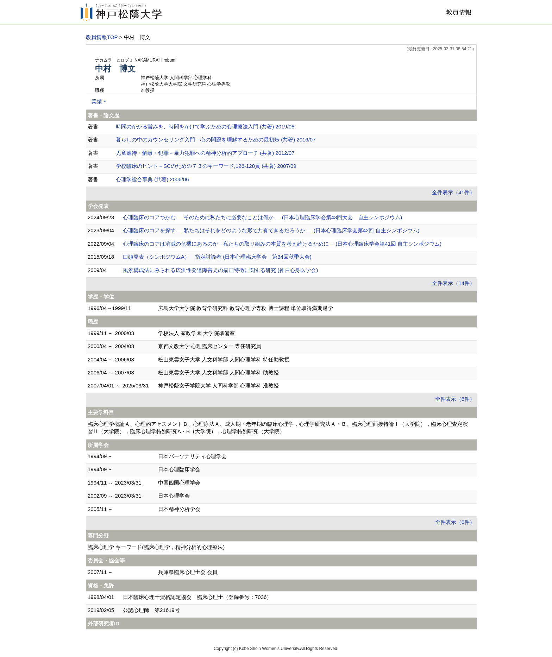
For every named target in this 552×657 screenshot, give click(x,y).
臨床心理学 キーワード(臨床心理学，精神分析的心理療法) (156, 547)
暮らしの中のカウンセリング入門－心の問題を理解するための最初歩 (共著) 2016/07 (216, 140)
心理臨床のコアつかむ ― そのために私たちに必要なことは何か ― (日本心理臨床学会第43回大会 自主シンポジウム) (262, 217)
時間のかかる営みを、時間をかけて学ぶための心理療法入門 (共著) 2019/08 (205, 126)
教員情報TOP (102, 37)
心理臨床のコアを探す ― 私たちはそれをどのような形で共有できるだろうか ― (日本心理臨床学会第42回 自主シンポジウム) (271, 230)
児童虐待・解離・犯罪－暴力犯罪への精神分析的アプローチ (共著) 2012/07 (205, 153)
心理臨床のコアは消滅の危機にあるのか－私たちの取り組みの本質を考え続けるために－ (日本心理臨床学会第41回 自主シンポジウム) (282, 244)
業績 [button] (97, 102)
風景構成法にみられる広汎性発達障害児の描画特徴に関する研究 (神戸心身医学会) (220, 270)
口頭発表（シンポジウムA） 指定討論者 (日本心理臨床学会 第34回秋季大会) (217, 257)
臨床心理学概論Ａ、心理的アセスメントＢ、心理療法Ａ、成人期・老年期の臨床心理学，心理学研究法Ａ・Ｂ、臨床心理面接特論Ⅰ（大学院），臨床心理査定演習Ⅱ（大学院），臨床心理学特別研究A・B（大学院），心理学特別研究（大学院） (278, 427)
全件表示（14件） (453, 283)
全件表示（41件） (453, 192)
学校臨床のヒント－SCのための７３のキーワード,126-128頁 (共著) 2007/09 (206, 166)
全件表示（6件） (455, 399)
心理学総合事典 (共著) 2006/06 (152, 179)
